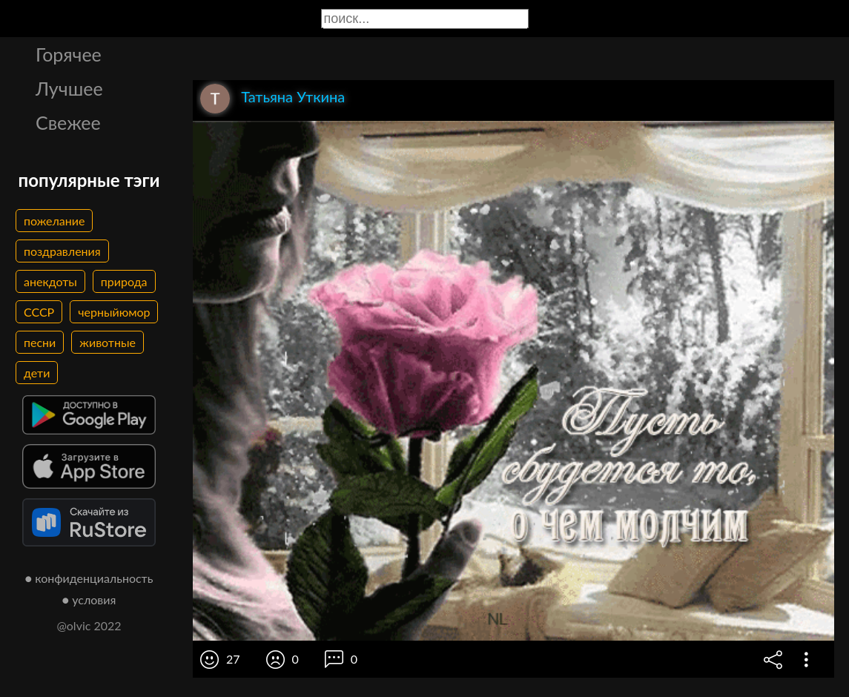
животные (107, 342)
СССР (39, 312)
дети (37, 373)
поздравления (62, 251)
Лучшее (69, 88)
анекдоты (50, 281)
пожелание (54, 221)
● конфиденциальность (89, 578)
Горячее (69, 54)
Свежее (68, 122)
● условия (89, 599)
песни (40, 342)
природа (124, 281)
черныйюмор (114, 312)
